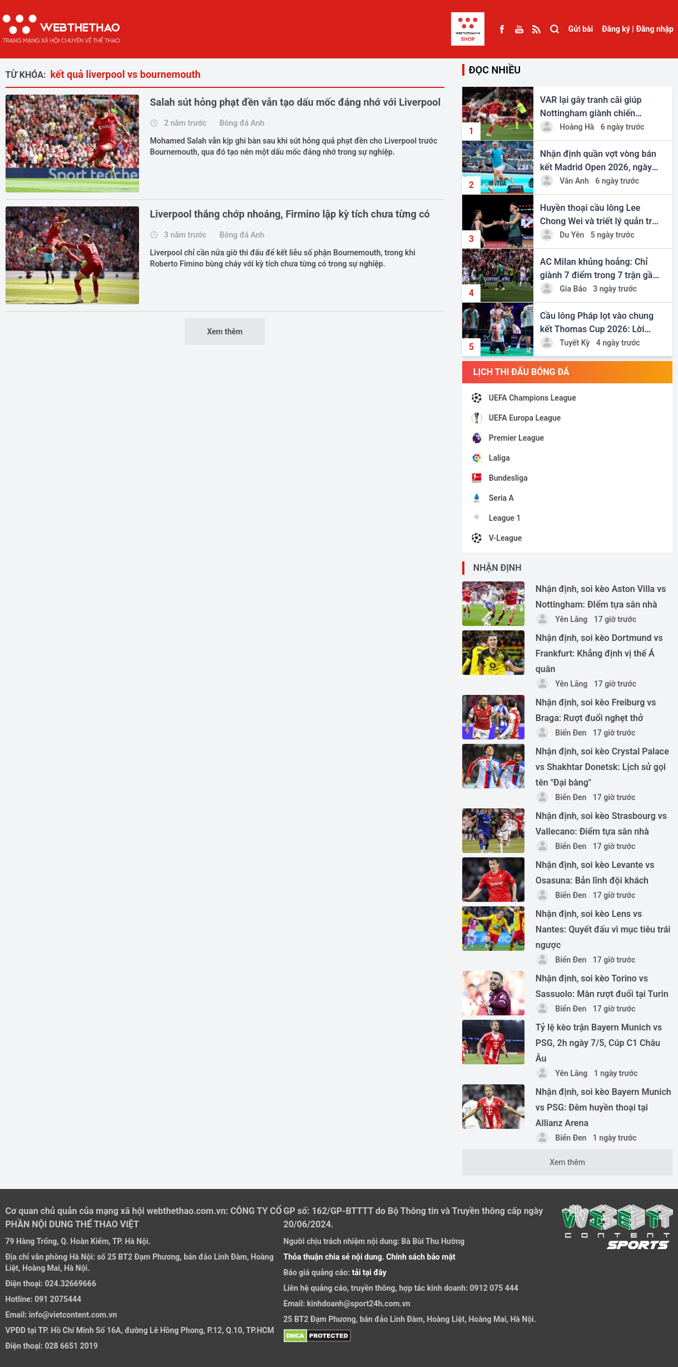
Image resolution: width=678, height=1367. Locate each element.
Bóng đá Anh (242, 123)
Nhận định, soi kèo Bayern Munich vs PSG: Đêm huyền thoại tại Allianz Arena (603, 1107)
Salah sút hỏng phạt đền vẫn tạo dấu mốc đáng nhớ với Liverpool (295, 102)
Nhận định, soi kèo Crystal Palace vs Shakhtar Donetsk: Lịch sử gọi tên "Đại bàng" (602, 767)
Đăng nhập (655, 28)
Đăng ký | (618, 28)
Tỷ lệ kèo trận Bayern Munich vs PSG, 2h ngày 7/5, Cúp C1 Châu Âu (599, 1043)
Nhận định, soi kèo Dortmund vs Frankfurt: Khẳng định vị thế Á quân (599, 653)
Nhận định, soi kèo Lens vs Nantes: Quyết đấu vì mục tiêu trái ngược (603, 929)
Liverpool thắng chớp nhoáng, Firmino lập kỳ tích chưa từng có (290, 214)
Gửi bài (580, 28)
